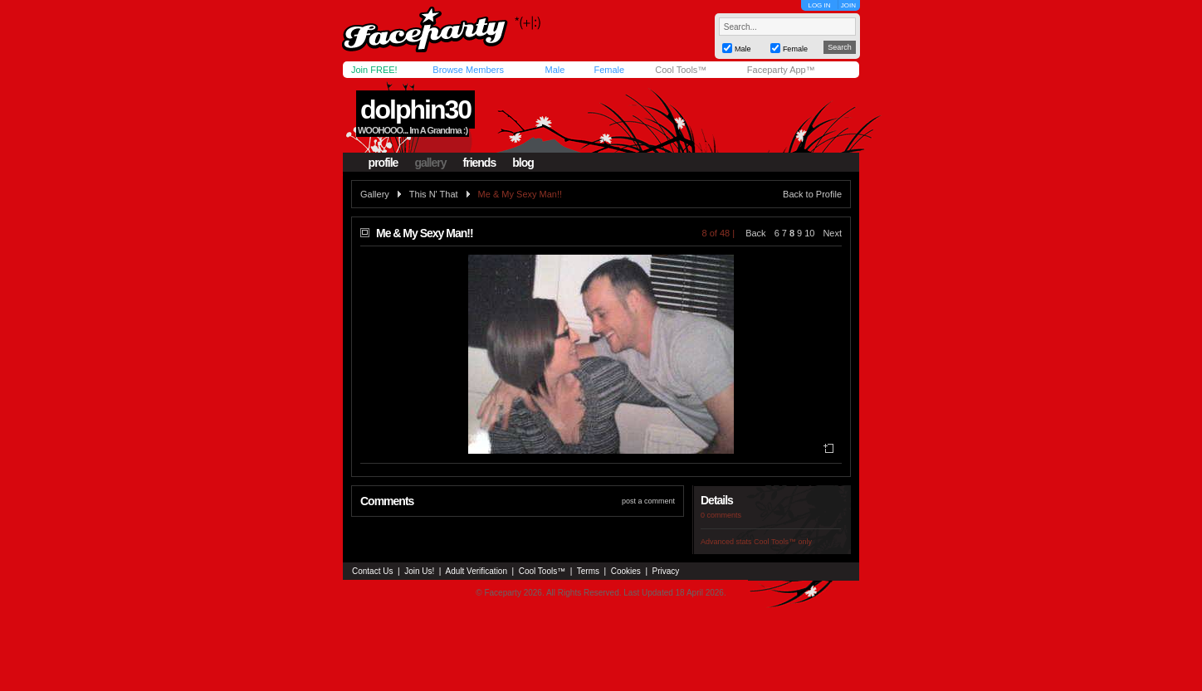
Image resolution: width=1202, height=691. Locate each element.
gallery (430, 162)
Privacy (666, 571)
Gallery (374, 194)
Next (832, 233)
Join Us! (419, 571)
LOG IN (819, 5)
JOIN (848, 5)
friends (479, 162)
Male (554, 70)
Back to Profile (812, 194)
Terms (588, 571)
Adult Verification (476, 571)
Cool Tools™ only (783, 542)
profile (383, 162)
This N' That (433, 194)
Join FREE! (374, 70)
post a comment (648, 501)
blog (523, 162)
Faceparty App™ (781, 70)
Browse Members (468, 70)
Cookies (626, 571)
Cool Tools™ (680, 70)
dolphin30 (415, 109)
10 (809, 233)
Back (755, 233)
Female (609, 70)
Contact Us (372, 571)
